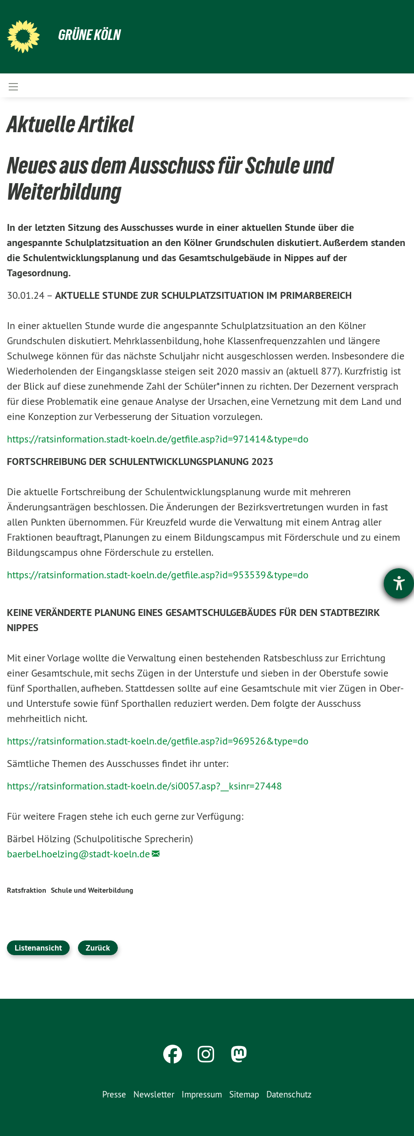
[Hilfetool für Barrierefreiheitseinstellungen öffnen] (399, 583)
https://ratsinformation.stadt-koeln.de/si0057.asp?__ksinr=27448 (144, 785)
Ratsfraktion (26, 890)
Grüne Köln (89, 35)
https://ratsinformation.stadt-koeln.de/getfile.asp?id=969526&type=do (158, 740)
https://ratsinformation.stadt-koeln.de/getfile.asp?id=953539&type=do (158, 574)
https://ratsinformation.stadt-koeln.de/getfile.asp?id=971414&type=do (158, 438)
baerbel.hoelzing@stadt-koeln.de (78, 853)
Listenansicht (38, 947)
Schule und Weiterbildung (92, 890)
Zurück (98, 947)
